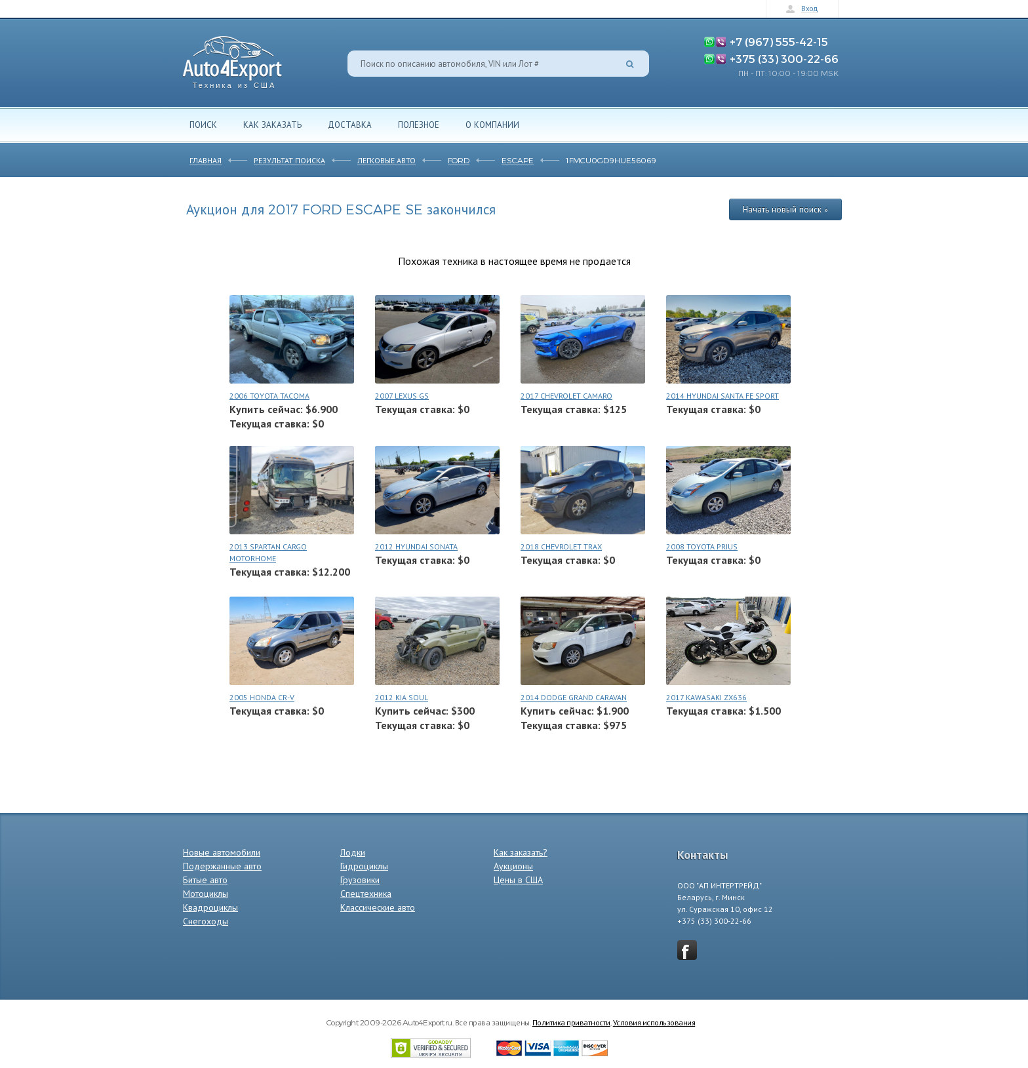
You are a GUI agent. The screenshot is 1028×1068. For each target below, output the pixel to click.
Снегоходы (205, 921)
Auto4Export (232, 58)
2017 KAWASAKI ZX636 (706, 697)
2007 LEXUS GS (402, 396)
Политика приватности (571, 1022)
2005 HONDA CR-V (261, 697)
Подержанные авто (222, 866)
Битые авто (205, 880)
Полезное (418, 124)
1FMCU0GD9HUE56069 (611, 160)
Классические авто (377, 907)
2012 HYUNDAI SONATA (416, 546)
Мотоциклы (205, 894)
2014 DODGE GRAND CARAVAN (574, 697)
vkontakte (687, 950)
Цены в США (518, 880)
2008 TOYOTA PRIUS (702, 546)
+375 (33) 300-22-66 (784, 58)
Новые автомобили (221, 852)
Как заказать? (520, 852)
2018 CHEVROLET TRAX (561, 546)
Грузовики (360, 880)
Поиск (203, 124)
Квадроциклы (210, 907)
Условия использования (654, 1022)
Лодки (352, 852)
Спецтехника (365, 894)
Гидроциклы (364, 866)
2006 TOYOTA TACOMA (269, 396)
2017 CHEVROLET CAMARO (566, 396)
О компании (492, 124)
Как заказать (272, 124)
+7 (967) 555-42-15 (779, 41)
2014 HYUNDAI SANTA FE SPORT (722, 396)
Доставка (350, 124)
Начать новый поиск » (785, 209)
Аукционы (513, 866)
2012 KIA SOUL (401, 697)
